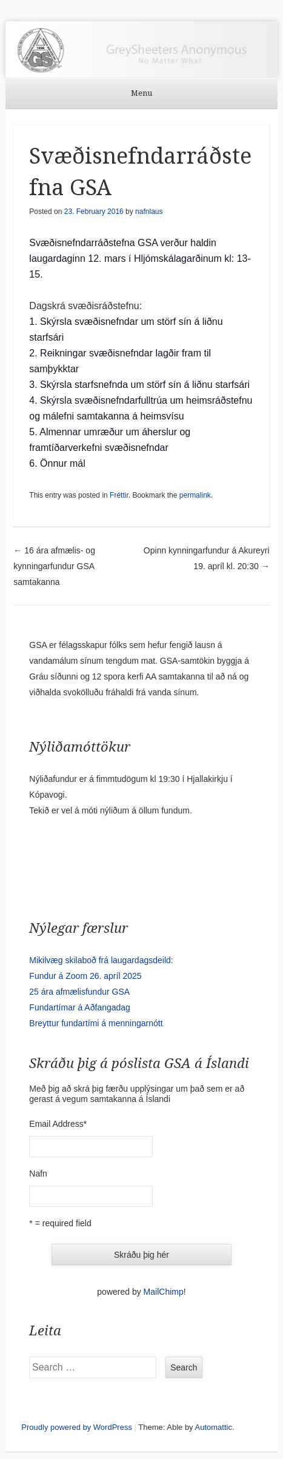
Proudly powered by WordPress (76, 1427)
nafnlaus (148, 211)
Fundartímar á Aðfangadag (79, 1007)
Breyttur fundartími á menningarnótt (95, 1023)
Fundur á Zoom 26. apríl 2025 (85, 976)
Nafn (38, 1173)
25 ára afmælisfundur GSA (79, 992)
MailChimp (164, 1292)
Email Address (58, 1124)
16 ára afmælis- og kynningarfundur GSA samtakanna (54, 566)
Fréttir (119, 495)
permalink (195, 495)
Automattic (213, 1427)
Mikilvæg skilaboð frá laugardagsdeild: (101, 960)
